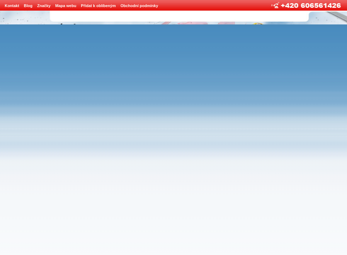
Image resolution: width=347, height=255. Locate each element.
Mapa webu (65, 6)
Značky (44, 6)
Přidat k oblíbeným (98, 6)
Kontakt (12, 6)
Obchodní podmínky (139, 6)
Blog (28, 6)
